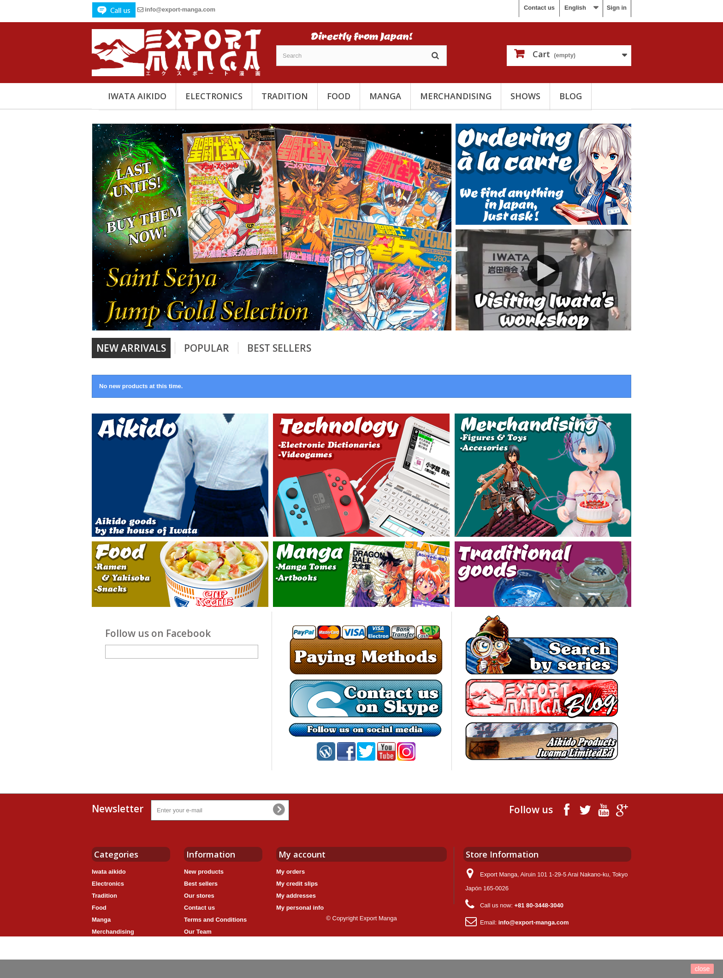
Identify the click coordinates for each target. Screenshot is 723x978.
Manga (385, 96)
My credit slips (297, 883)
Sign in (617, 7)
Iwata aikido (137, 96)
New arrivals (131, 348)
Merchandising (456, 96)
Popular (206, 348)
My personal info (300, 907)
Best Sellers (279, 348)
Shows (525, 96)
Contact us (539, 7)
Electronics (214, 96)
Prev (412, 314)
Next (435, 314)
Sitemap (195, 943)
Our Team (198, 931)
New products (204, 871)
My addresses (296, 895)
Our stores (199, 895)
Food (338, 96)
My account (302, 854)
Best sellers (201, 883)
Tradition (284, 96)
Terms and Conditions (215, 919)
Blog (570, 96)
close (702, 968)
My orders (290, 871)
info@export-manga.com (180, 9)
